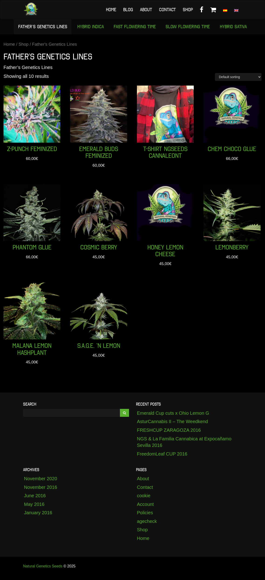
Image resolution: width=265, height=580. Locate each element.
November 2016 (40, 491)
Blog (128, 9)
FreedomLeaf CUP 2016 (162, 457)
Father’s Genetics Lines (41, 27)
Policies (145, 516)
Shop (188, 9)
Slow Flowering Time (188, 27)
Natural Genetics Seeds (42, 570)
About (146, 9)
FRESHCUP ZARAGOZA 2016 (169, 434)
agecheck (147, 525)
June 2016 (35, 499)
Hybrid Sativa (234, 27)
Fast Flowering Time (135, 27)
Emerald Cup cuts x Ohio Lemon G (173, 417)
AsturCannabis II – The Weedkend (172, 425)
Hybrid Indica (89, 27)
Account (145, 508)
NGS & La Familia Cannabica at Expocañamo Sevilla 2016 (184, 446)
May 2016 (34, 508)
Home (111, 9)
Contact (167, 9)
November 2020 (40, 482)
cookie (143, 499)
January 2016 (38, 516)
